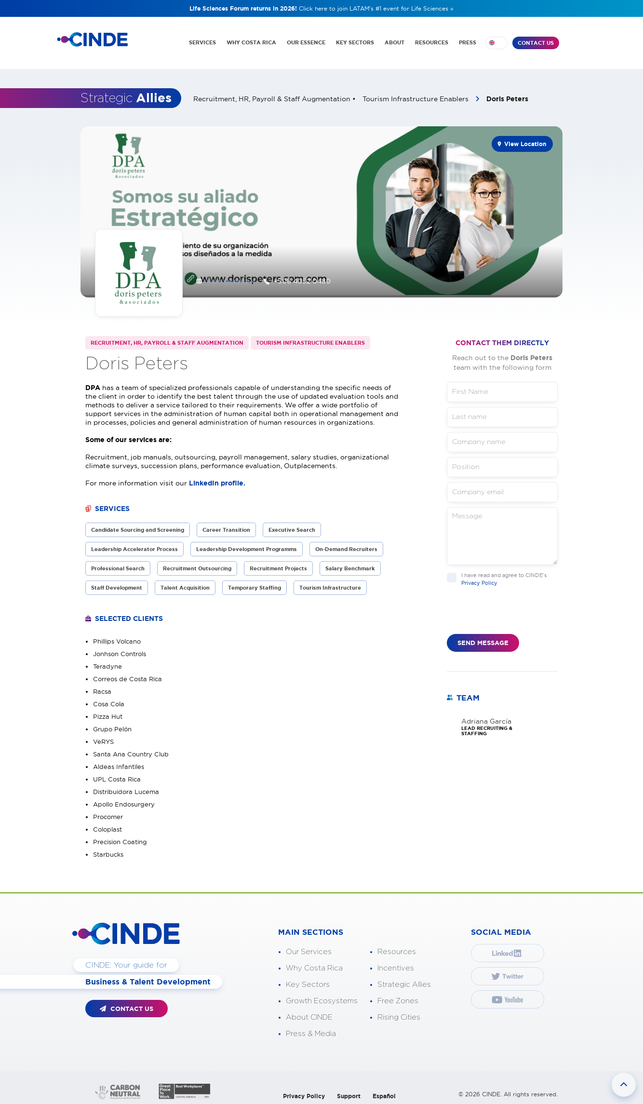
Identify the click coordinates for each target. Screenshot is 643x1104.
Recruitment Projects (278, 562)
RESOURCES (431, 42)
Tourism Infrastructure (330, 582)
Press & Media (311, 1028)
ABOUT (393, 42)
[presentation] (520, 609)
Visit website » (230, 275)
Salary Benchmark (350, 562)
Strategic (126, 94)
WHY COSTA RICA (249, 42)
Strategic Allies (404, 979)
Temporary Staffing (254, 582)
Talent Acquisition (185, 582)
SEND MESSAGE (483, 637)
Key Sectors (308, 979)
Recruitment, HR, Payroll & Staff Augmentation (167, 337)
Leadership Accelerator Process (134, 543)
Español (384, 1090)
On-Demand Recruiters (346, 543)
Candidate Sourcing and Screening (137, 524)
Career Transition (226, 524)
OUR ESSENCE (304, 42)
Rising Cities (398, 1011)
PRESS (467, 42)
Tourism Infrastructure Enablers (416, 94)
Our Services (309, 946)
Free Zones (397, 995)
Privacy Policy (479, 576)
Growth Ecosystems (322, 995)
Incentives (395, 962)
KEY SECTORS (354, 42)
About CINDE (309, 1011)
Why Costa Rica (314, 962)
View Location (525, 139)
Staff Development (116, 582)
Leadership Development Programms (246, 543)
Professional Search (118, 562)
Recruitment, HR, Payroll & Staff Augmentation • (275, 94)
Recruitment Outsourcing (197, 562)
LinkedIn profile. (218, 477)
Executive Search (291, 524)
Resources (396, 946)
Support (349, 1090)
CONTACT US (536, 43)
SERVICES (199, 42)
